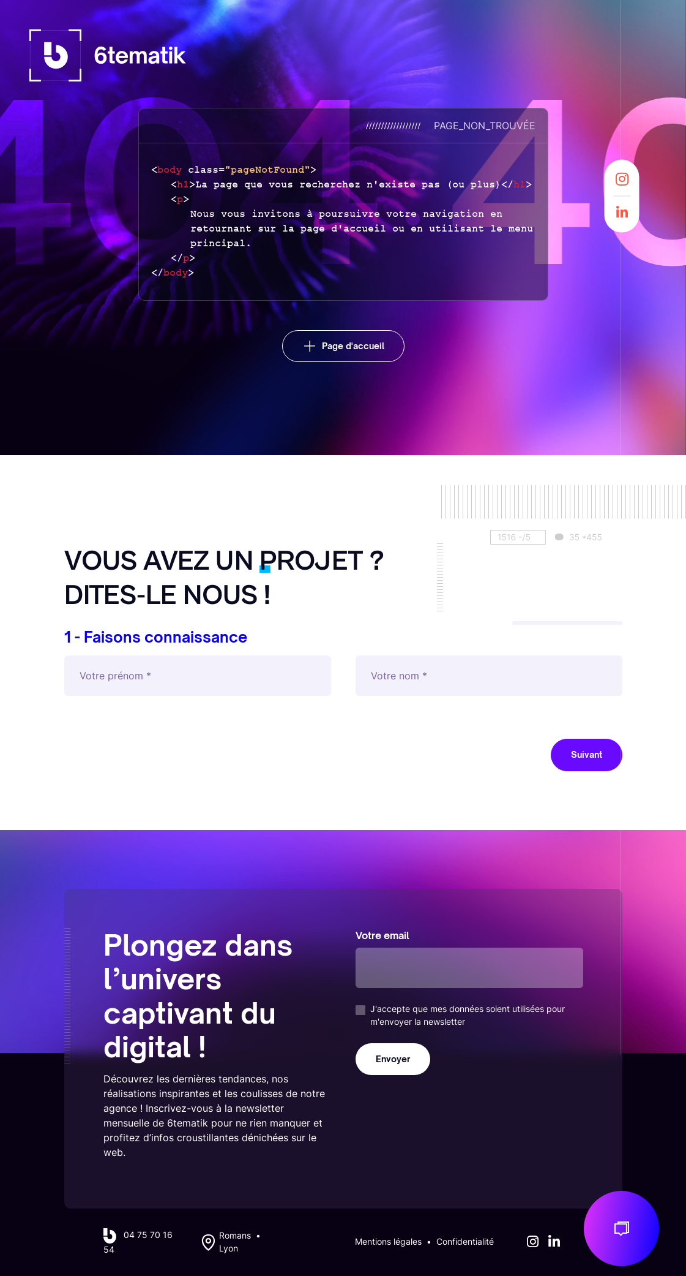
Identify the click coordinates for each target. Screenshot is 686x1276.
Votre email (382, 935)
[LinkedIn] (622, 212)
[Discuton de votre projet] (621, 1228)
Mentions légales (388, 1241)
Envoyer (393, 1059)
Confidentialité (465, 1241)
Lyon (228, 1248)
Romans (235, 1235)
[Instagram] (622, 179)
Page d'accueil (353, 346)
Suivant (586, 754)
